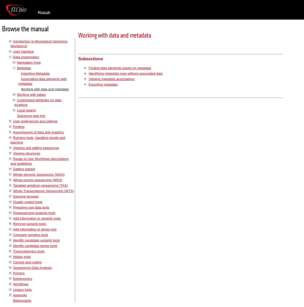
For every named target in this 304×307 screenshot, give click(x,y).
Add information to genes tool (34, 229)
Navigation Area (28, 62)
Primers (19, 273)
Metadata (24, 68)
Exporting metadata (103, 84)
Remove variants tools (29, 224)
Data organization (26, 57)
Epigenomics (22, 279)
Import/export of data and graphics (38, 132)
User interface (23, 52)
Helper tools (22, 257)
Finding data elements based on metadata (120, 68)
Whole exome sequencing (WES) (37, 180)
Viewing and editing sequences (36, 148)
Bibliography (22, 301)
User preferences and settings (35, 121)
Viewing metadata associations (111, 79)
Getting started (24, 169)
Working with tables (31, 95)
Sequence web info (31, 116)
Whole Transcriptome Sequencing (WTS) (43, 191)
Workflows (20, 284)
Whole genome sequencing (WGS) (39, 174)
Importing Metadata (35, 73)
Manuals (44, 12)
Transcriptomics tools (28, 251)
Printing (18, 127)
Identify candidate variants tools (36, 240)
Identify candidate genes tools (35, 246)
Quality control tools (27, 202)
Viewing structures (26, 153)
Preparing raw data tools (31, 207)
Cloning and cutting (27, 262)
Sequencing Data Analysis (32, 268)
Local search (26, 110)
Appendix (20, 295)
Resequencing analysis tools (34, 213)
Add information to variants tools (37, 218)
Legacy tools (22, 290)
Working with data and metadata (45, 89)
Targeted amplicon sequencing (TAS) (40, 185)
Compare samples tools (30, 235)
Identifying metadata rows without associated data (126, 73)
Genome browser (26, 196)
